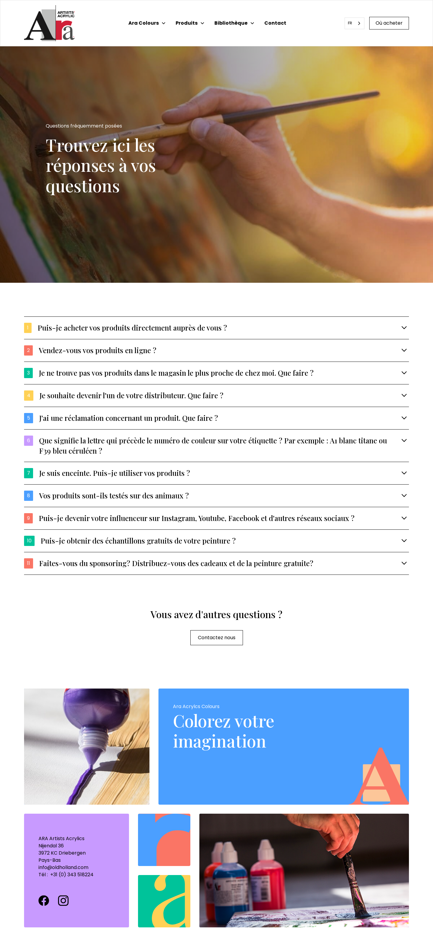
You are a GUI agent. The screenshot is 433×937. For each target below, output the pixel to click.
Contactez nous (216, 637)
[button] (147, 23)
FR (350, 23)
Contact (275, 23)
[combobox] (354, 23)
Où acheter (389, 23)
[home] (49, 23)
